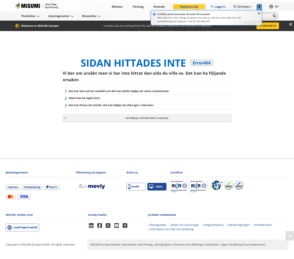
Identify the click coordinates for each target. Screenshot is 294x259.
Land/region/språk (25, 227)
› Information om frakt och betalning (171, 229)
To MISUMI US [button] (268, 25)
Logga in (217, 6)
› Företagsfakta (157, 225)
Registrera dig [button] (189, 6)
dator (156, 187)
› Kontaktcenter (262, 225)
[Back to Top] (290, 235)
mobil (133, 187)
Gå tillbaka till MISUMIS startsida (147, 118)
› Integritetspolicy (213, 225)
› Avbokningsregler (238, 225)
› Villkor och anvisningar (184, 225)
